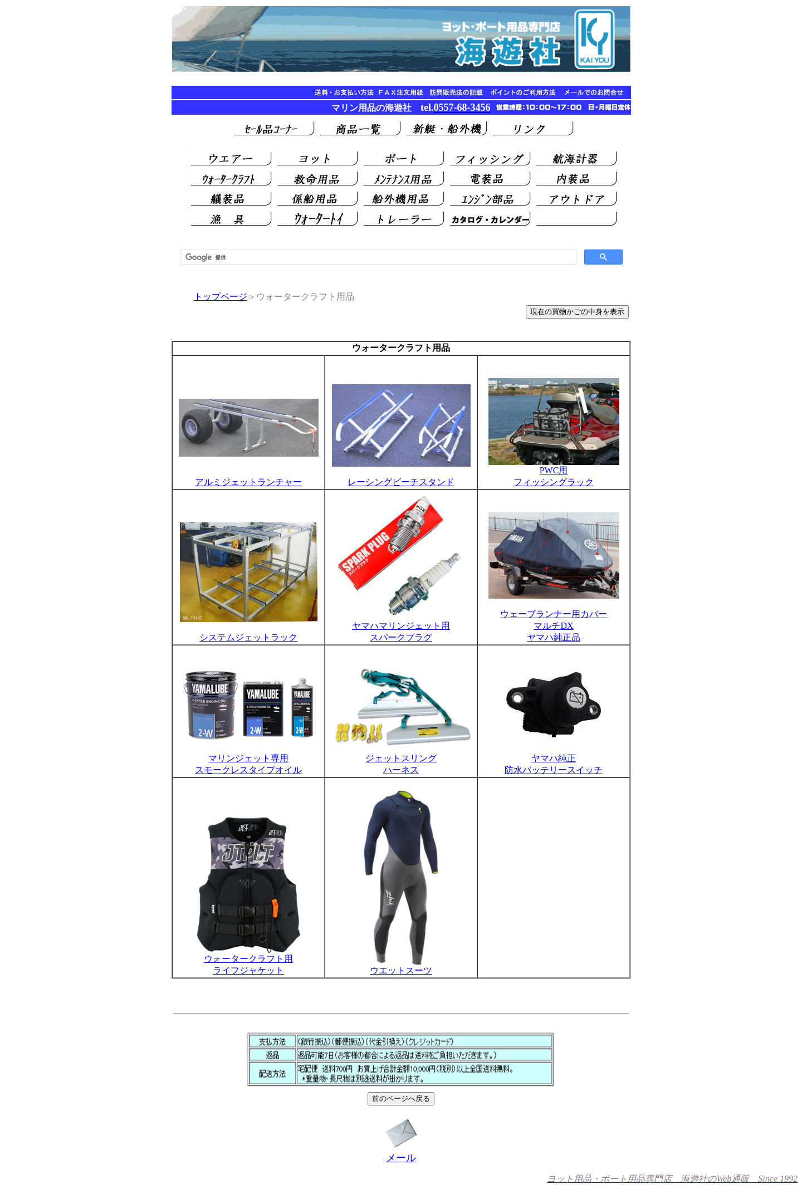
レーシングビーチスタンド (401, 482)
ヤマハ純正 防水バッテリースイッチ (553, 760)
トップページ (220, 296)
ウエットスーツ (401, 966)
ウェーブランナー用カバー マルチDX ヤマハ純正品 (553, 616)
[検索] (377, 257)
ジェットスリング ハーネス (401, 760)
